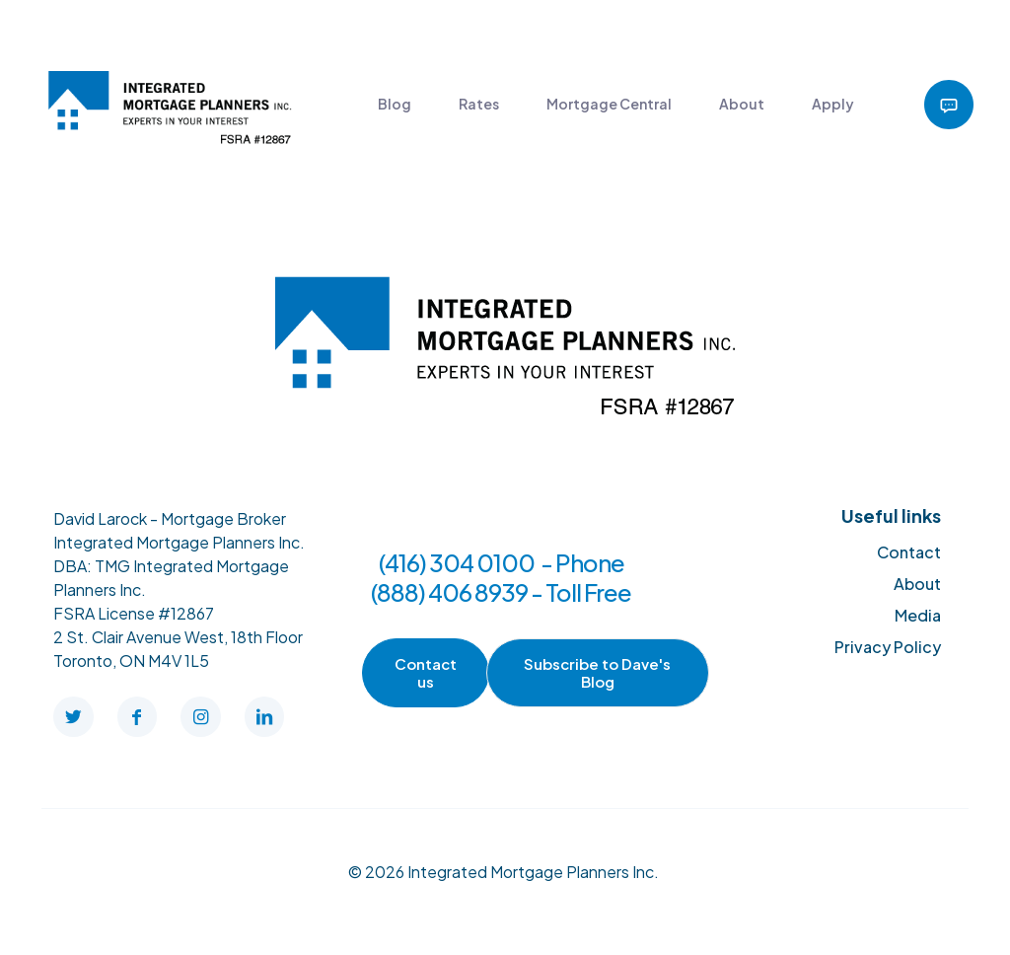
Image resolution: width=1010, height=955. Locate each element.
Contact (909, 552)
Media (918, 615)
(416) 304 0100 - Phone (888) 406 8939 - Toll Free (501, 581)
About (917, 583)
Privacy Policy (887, 646)
